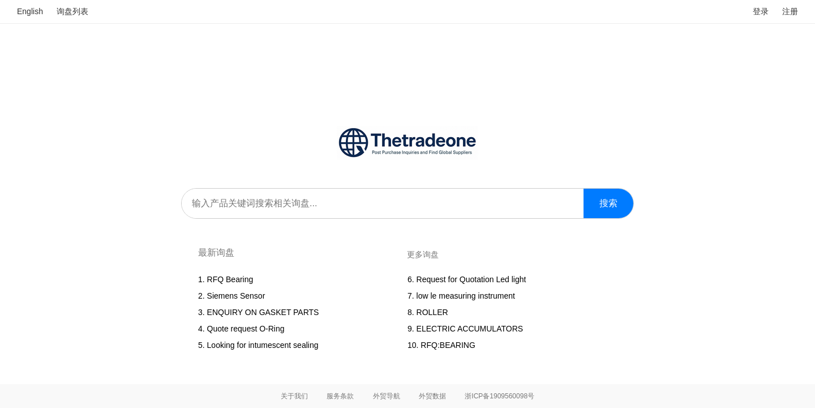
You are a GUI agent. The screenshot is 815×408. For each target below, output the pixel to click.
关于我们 (294, 396)
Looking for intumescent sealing (263, 345)
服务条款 (340, 396)
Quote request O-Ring (246, 328)
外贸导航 (386, 396)
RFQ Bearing (230, 279)
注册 (790, 11)
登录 (761, 11)
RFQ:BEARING (448, 345)
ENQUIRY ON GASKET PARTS (263, 312)
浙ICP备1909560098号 (499, 396)
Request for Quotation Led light (471, 279)
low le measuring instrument (466, 295)
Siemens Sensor (236, 295)
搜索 (608, 203)
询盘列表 (72, 11)
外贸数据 (432, 396)
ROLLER (432, 312)
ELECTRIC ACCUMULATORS (470, 328)
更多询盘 (423, 254)
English (30, 11)
